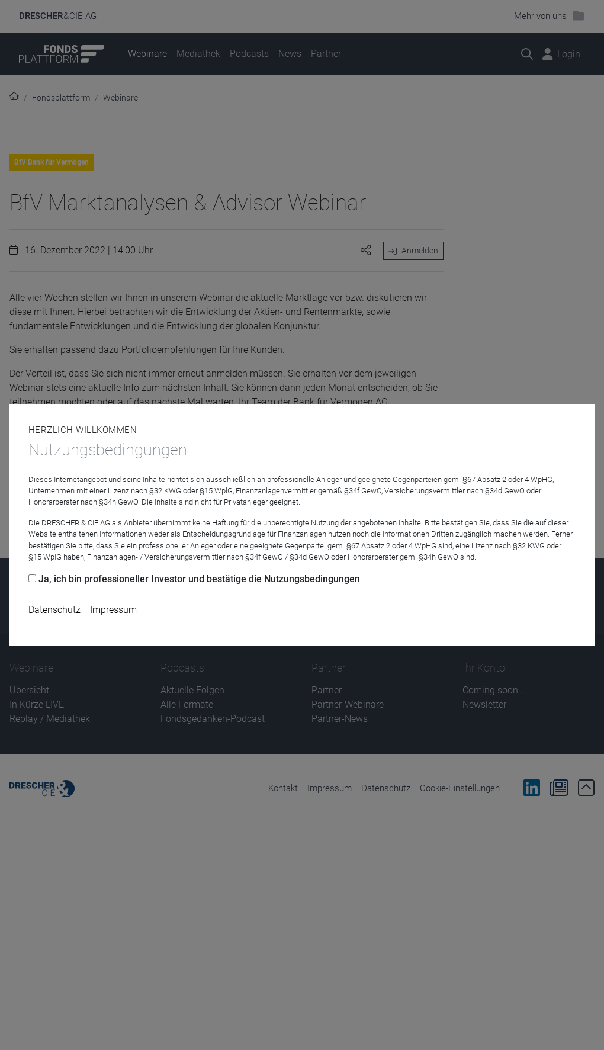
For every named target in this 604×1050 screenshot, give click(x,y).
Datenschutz (54, 609)
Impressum (113, 609)
